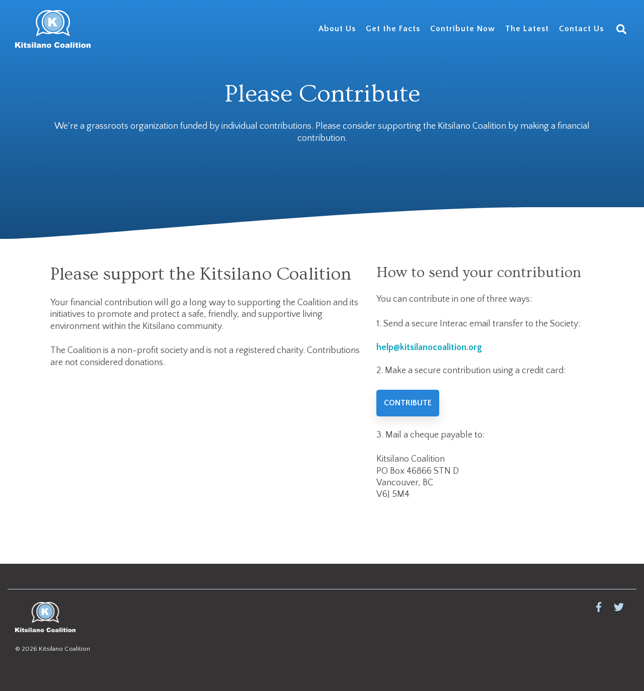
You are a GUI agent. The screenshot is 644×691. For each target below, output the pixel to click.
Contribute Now (462, 28)
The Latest (527, 28)
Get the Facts (393, 28)
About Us (337, 28)
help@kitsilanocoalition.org (429, 347)
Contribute (408, 402)
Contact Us (581, 28)
